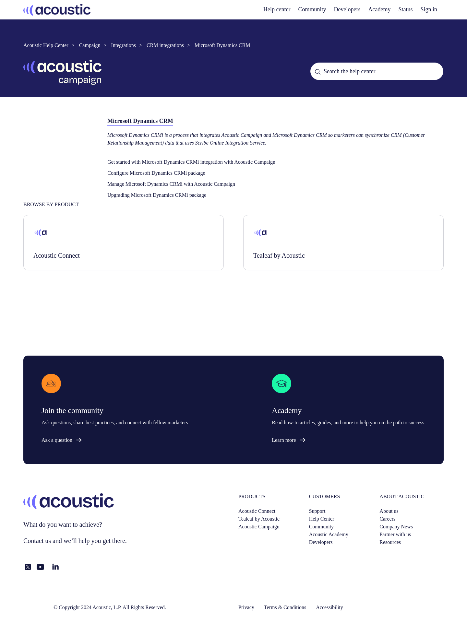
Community (312, 9)
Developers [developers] (347, 9)
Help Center (321, 519)
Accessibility (329, 607)
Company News (396, 526)
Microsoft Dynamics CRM (222, 45)
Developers (321, 542)
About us (388, 511)
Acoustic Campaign (259, 526)
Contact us (37, 540)
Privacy (246, 607)
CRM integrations (165, 45)
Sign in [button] (428, 9)
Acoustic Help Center (45, 45)
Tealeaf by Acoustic (259, 519)
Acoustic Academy (328, 534)
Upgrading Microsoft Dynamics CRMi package (156, 195)
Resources (390, 542)
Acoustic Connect (256, 511)
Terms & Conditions (285, 607)
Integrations (123, 45)
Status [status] (405, 9)
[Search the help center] (376, 71)
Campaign (90, 45)
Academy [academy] (379, 9)
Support (317, 511)
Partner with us (395, 534)
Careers (387, 519)
